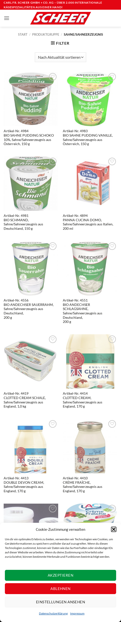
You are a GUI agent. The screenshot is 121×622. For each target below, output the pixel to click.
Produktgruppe (45, 34)
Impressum (77, 613)
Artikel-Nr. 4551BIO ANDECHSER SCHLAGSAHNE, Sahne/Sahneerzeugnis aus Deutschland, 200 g (82, 311)
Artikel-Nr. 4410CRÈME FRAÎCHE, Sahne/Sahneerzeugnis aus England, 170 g (82, 484)
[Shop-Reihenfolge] (60, 57)
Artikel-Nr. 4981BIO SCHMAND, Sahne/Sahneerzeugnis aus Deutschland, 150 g (23, 222)
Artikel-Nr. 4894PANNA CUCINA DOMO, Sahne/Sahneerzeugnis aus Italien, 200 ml (88, 222)
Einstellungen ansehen (60, 602)
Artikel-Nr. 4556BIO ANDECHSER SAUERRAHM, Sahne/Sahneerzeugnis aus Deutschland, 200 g (29, 308)
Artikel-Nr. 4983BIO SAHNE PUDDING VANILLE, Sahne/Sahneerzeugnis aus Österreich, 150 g (88, 137)
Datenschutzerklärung (53, 613)
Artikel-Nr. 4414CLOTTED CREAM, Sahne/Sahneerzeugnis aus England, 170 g (82, 400)
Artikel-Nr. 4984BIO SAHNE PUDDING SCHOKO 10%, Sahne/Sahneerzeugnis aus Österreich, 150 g (29, 137)
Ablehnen (60, 588)
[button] (113, 529)
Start (23, 34)
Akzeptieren (60, 575)
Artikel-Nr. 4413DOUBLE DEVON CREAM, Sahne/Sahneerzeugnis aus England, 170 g (24, 484)
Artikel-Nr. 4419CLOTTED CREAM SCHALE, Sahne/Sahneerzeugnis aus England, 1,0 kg (25, 400)
